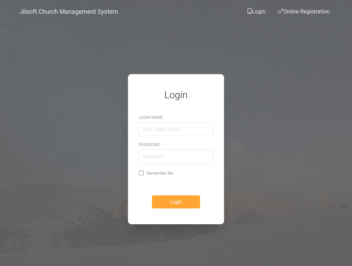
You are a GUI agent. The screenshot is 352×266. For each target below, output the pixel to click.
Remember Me (156, 167)
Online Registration (304, 13)
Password (149, 139)
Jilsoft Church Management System (69, 11)
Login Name (151, 112)
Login (255, 13)
